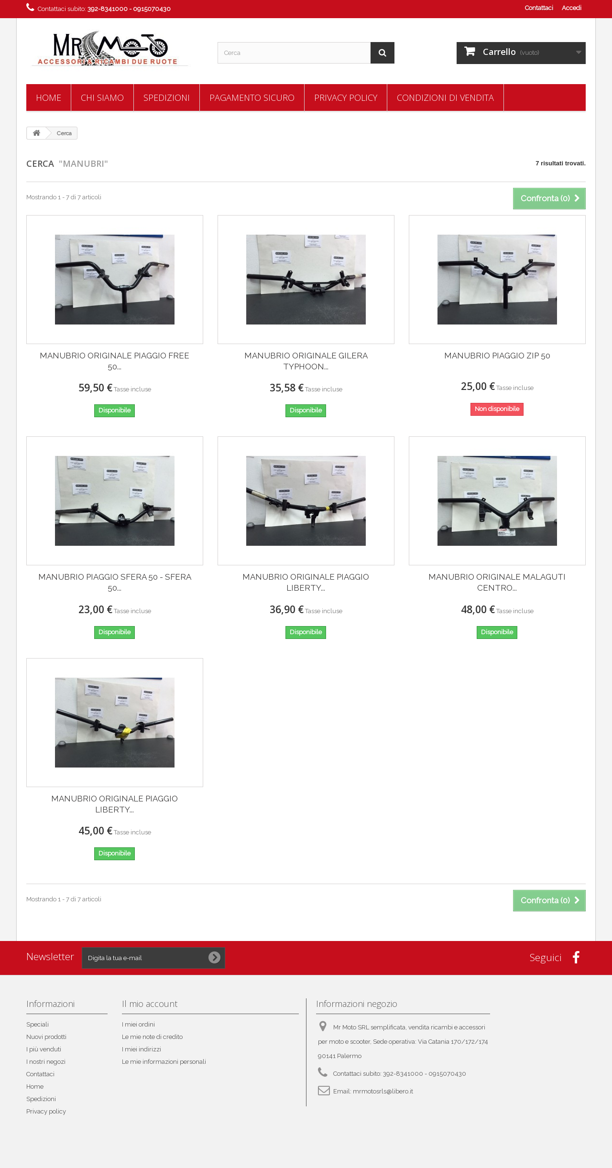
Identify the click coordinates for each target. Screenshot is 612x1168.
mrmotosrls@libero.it (383, 1091)
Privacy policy (345, 97)
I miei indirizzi (141, 1049)
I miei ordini (138, 1024)
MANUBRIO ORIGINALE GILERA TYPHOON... (306, 361)
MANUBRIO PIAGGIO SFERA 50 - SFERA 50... (114, 582)
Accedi (571, 7)
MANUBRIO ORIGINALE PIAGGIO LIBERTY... (305, 582)
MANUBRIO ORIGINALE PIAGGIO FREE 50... (114, 361)
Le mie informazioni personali (164, 1061)
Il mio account (149, 1003)
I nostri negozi (46, 1061)
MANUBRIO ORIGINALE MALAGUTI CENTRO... (497, 582)
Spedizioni (166, 97)
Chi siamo (102, 97)
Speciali (37, 1024)
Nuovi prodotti (46, 1036)
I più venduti (43, 1049)
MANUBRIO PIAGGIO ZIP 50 (497, 355)
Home (48, 97)
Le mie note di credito (152, 1036)
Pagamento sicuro (252, 97)
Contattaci (539, 7)
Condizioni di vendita (445, 97)
